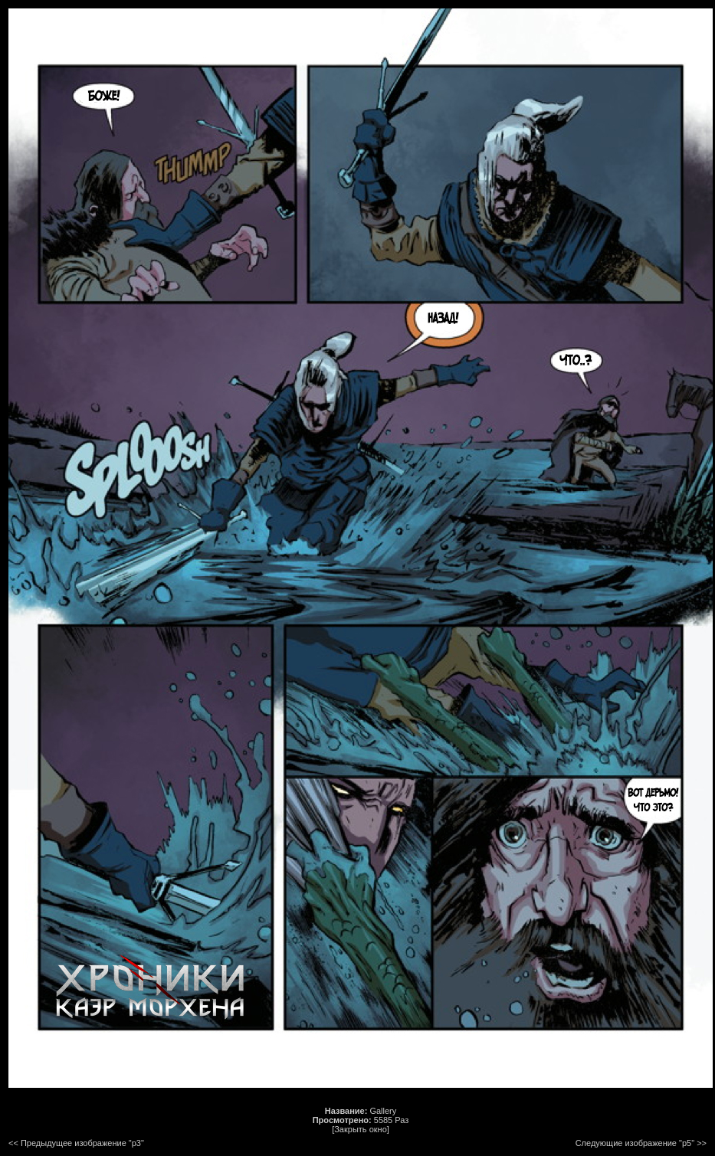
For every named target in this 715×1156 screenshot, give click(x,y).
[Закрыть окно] (360, 1129)
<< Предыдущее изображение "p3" (76, 1143)
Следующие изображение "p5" (635, 1143)
